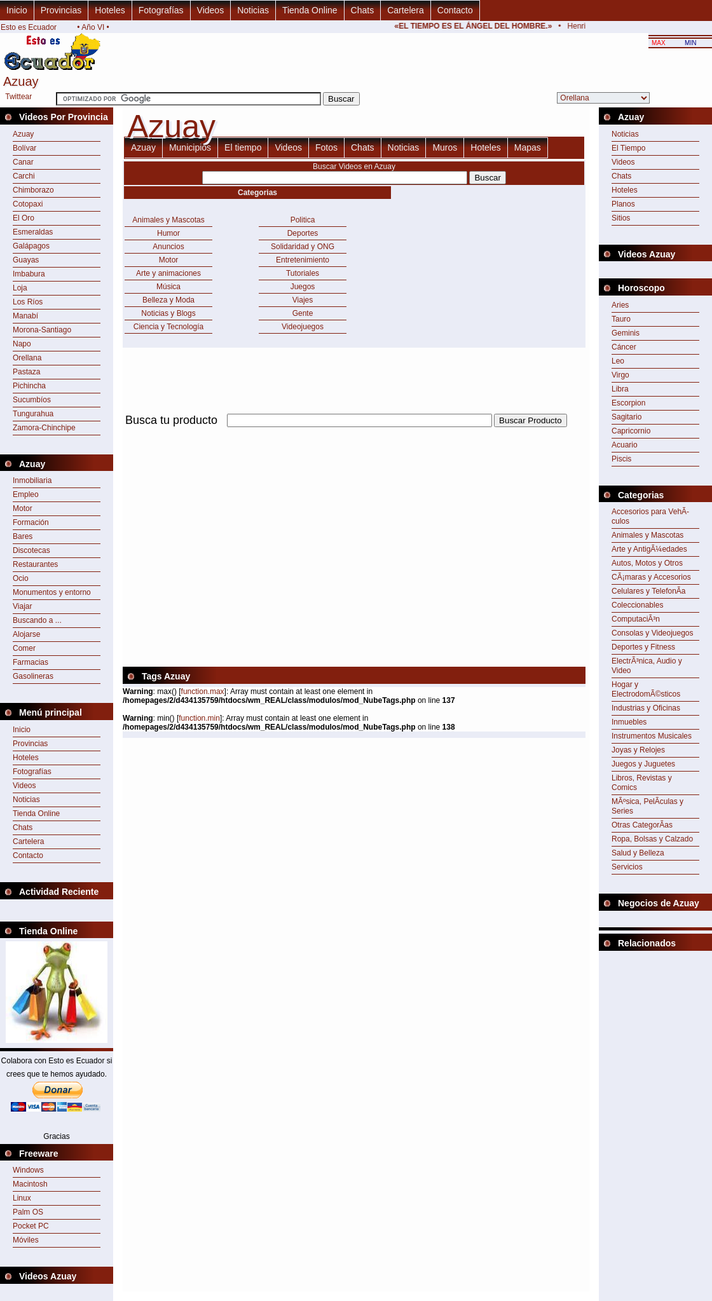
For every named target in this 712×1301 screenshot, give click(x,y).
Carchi (24, 176)
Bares (22, 536)
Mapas (527, 147)
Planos (623, 204)
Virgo (620, 375)
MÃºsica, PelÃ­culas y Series (647, 806)
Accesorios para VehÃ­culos (650, 516)
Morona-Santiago (42, 329)
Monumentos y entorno (52, 592)
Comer (24, 648)
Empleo (26, 494)
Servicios (627, 866)
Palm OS (28, 1212)
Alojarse (26, 634)
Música (168, 286)
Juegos (303, 286)
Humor (168, 233)
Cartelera (405, 10)
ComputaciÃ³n (636, 619)
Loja (20, 287)
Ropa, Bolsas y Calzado (652, 838)
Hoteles (110, 10)
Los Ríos (28, 301)
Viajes (302, 300)
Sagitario (626, 416)
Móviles (26, 1240)
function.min (199, 718)
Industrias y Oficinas (646, 708)
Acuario (625, 444)
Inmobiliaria (32, 480)
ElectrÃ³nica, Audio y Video (647, 666)
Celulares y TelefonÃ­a (649, 591)
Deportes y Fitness (643, 647)
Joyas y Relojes (638, 750)
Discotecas (31, 550)
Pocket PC (31, 1226)
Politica (303, 219)
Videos (210, 10)
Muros (444, 147)
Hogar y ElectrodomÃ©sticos (646, 689)
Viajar (22, 606)
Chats (362, 10)
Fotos (326, 147)
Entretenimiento (302, 259)
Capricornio (631, 430)
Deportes (302, 233)
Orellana (27, 357)
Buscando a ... (37, 620)
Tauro (621, 319)
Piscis (621, 458)
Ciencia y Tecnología (169, 326)
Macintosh (30, 1184)
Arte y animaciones (168, 273)
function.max (202, 691)
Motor (22, 508)
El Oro (23, 218)
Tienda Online (310, 10)
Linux (22, 1198)
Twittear (18, 96)
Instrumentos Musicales (652, 736)
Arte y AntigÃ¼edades (649, 549)
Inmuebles (629, 722)
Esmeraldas (33, 232)
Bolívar (24, 148)
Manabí (25, 315)
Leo (618, 361)
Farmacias (30, 662)
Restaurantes (35, 564)
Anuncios (168, 246)
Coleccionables (637, 605)
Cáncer (624, 347)
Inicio (16, 10)
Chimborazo (33, 190)
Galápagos (31, 246)
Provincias (61, 10)
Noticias (253, 10)
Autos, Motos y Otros (647, 563)
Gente (302, 313)
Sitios (621, 218)
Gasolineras (33, 676)
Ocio (21, 578)
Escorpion (628, 402)
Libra (620, 389)
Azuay (23, 134)
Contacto (455, 10)
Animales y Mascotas (168, 219)
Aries (620, 305)
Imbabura (29, 273)
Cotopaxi (28, 204)
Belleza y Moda (168, 300)
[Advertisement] (271, 519)
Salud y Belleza (638, 852)
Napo (22, 343)
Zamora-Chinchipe (44, 427)
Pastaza (26, 371)
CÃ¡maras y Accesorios (651, 577)
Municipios (190, 147)
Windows (28, 1170)
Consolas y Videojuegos (653, 633)
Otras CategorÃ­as (642, 825)
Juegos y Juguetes (643, 763)
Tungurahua (33, 413)
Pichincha (29, 385)
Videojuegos (303, 326)
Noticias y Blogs (168, 313)
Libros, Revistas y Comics (642, 782)
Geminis (626, 333)
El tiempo (242, 147)
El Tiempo (628, 148)
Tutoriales (302, 273)
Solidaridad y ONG (302, 246)
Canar (23, 162)
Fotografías (161, 10)
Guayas (26, 259)
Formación (31, 522)
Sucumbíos (32, 399)
